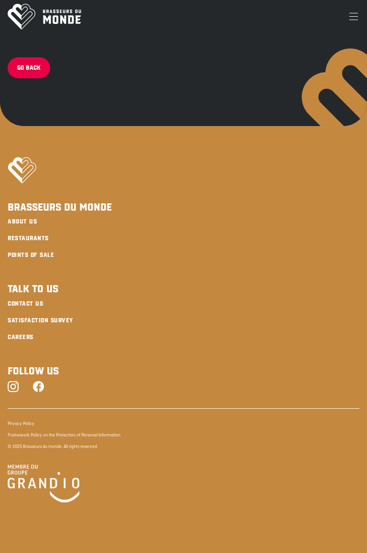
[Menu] (353, 16)
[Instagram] (13, 387)
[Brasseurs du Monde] (44, 17)
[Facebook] (38, 387)
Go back (29, 67)
